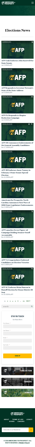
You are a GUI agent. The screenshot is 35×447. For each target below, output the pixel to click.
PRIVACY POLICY (24, 443)
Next (28, 301)
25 (24, 301)
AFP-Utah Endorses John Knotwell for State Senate (17, 61)
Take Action (26, 371)
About (6, 419)
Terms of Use (17, 419)
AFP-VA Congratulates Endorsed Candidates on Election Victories (15, 261)
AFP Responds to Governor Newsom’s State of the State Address (17, 89)
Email (5, 337)
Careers (28, 382)
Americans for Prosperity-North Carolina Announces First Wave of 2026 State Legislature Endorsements (17, 202)
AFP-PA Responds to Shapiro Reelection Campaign (13, 116)
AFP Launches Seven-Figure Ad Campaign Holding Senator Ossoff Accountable (15, 232)
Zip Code (6, 345)
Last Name (6, 330)
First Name (6, 323)
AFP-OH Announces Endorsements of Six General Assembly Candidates (17, 144)
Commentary (6, 41)
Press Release (7, 69)
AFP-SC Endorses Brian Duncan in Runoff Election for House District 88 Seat (17, 289)
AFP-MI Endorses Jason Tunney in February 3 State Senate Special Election (15, 172)
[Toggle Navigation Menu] (32, 3)
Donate (28, 393)
